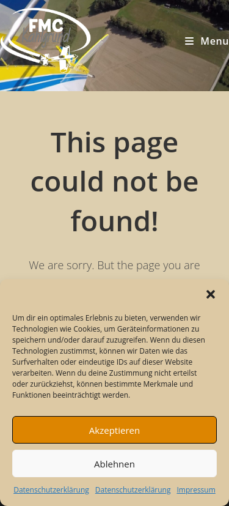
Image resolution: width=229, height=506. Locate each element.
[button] (211, 294)
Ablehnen (114, 464)
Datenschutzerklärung (51, 490)
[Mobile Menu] (207, 41)
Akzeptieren (114, 430)
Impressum (195, 490)
